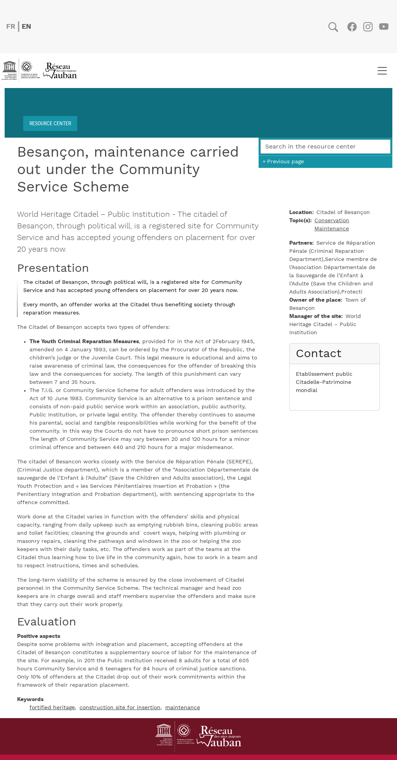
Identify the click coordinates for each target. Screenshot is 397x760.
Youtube (383, 26)
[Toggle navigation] (382, 70)
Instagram (368, 26)
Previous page (285, 161)
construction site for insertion (120, 707)
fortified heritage (52, 707)
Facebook (352, 26)
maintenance (182, 707)
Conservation (331, 220)
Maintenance (331, 228)
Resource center (50, 123)
